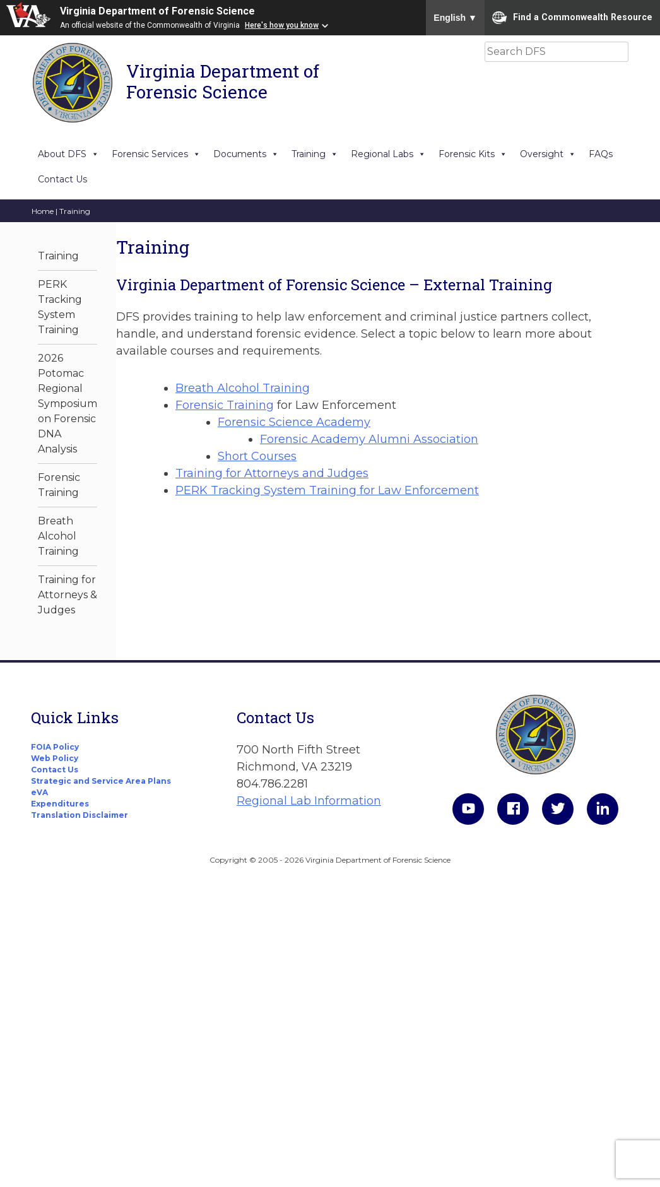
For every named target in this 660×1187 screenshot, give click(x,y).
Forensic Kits (473, 154)
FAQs (601, 154)
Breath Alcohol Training (58, 536)
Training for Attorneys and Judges (271, 473)
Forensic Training (224, 405)
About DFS (68, 154)
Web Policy (54, 758)
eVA (39, 792)
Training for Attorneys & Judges (67, 595)
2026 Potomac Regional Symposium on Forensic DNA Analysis (67, 403)
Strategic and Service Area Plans (101, 781)
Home (43, 211)
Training (315, 154)
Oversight (548, 154)
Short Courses (257, 456)
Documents (246, 154)
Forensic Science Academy (294, 422)
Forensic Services (156, 154)
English (455, 18)
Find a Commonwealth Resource (572, 17)
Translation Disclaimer (79, 815)
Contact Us (62, 179)
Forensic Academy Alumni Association (369, 439)
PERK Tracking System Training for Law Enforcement (327, 490)
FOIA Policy (55, 747)
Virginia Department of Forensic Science (157, 11)
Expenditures (60, 803)
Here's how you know (282, 25)
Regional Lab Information (309, 801)
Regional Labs (388, 154)
